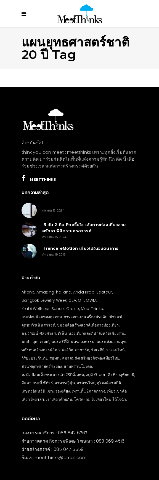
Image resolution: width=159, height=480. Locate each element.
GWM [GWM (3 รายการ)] (91, 300)
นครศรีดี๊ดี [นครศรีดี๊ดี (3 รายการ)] (60, 341)
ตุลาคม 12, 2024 (53, 210)
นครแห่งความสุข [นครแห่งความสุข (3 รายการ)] (111, 341)
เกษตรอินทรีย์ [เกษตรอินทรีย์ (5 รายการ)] (33, 391)
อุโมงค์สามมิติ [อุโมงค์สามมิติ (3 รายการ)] (109, 383)
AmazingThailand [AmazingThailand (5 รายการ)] (53, 292)
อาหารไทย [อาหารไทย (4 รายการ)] (86, 383)
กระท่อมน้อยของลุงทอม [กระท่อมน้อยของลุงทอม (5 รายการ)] (42, 317)
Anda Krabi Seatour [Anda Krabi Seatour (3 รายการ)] (92, 292)
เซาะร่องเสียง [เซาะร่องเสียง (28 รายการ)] (58, 391)
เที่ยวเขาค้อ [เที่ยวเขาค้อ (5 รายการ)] (117, 391)
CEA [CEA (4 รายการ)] (72, 300)
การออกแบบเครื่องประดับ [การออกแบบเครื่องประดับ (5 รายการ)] (86, 317)
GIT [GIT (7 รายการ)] (81, 300)
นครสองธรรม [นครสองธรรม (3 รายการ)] (83, 341)
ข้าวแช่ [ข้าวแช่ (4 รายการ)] (115, 317)
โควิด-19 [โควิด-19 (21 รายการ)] (81, 399)
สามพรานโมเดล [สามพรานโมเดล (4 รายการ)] (78, 366)
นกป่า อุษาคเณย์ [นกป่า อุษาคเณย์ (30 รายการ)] (35, 341)
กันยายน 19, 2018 (53, 254)
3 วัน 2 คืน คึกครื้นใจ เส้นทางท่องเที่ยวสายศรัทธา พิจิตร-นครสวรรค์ (84, 228)
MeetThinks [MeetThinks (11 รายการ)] (92, 308)
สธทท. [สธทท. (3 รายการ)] (54, 358)
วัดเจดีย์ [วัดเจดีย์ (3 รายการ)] (97, 350)
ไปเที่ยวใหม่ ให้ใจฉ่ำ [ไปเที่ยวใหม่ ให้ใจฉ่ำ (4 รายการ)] (108, 399)
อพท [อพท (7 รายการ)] (80, 374)
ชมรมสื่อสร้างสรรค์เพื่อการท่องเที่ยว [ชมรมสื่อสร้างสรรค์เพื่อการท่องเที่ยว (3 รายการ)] (88, 325)
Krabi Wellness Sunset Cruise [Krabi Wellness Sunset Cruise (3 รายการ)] (50, 308)
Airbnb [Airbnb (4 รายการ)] (28, 292)
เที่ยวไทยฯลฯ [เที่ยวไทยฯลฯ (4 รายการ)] (33, 399)
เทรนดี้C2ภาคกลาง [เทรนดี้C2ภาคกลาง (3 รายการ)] (88, 391)
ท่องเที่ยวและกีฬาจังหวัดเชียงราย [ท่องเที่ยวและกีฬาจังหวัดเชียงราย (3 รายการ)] (96, 333)
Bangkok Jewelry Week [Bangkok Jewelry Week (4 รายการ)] (44, 300)
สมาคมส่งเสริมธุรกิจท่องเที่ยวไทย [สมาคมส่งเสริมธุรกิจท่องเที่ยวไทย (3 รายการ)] (90, 358)
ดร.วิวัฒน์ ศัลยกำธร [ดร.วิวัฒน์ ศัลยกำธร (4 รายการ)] (39, 333)
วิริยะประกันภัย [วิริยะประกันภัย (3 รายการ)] (34, 358)
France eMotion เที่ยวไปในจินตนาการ (80, 248)
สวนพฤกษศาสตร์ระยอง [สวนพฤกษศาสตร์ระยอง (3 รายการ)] (42, 366)
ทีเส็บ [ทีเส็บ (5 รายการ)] (62, 333)
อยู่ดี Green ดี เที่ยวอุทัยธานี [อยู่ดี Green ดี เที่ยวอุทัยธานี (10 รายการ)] (110, 374)
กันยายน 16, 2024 (54, 237)
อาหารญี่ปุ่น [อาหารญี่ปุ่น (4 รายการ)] (65, 383)
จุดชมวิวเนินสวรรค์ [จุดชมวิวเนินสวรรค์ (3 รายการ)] (38, 325)
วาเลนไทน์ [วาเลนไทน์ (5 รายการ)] (115, 350)
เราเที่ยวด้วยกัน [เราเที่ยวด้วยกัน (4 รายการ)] (59, 399)
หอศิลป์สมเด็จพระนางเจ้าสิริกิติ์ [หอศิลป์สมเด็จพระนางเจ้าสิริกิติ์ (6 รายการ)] (48, 374)
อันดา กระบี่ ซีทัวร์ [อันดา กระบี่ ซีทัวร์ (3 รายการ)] (37, 383)
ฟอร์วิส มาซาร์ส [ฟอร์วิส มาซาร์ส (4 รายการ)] (75, 350)
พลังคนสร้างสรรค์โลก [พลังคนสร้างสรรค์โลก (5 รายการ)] (41, 350)
